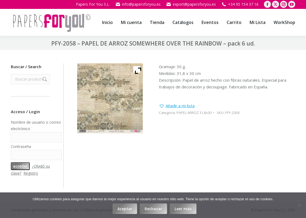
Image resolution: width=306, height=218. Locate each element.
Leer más (183, 208)
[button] (177, 105)
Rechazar (153, 208)
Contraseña (21, 146)
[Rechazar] (299, 205)
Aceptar (124, 208)
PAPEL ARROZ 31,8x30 (194, 112)
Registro (30, 173)
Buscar (44, 79)
